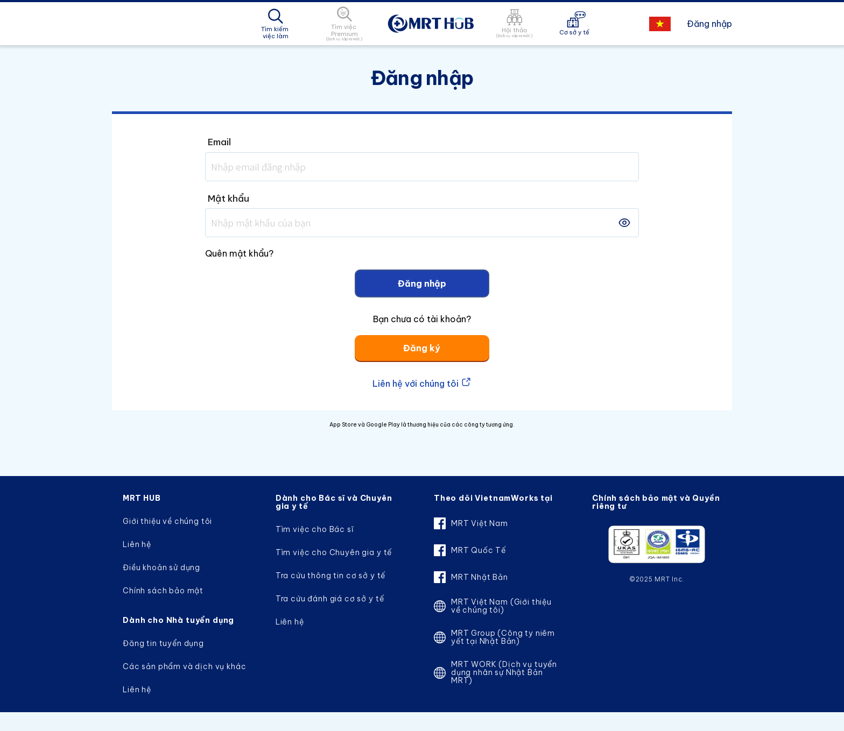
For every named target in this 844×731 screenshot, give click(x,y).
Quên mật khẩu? (239, 253)
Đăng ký (421, 348)
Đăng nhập (709, 23)
